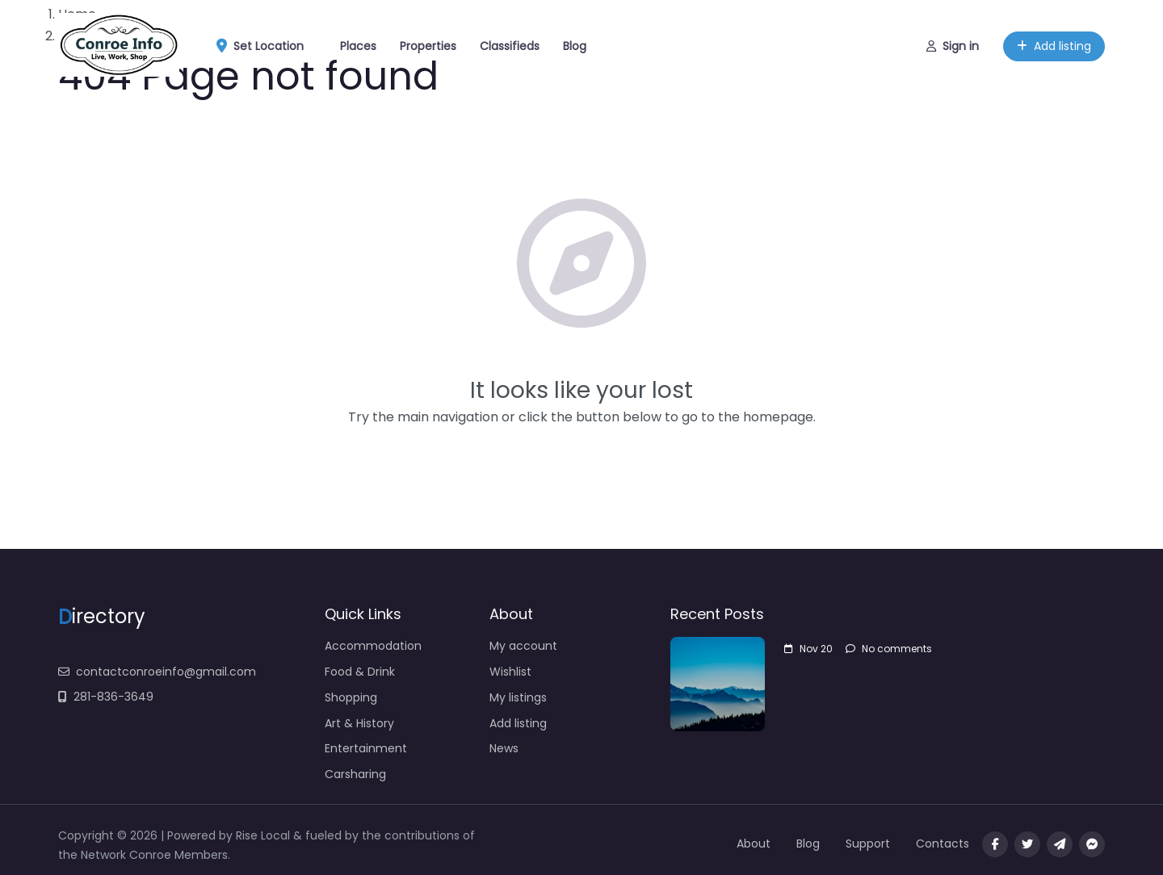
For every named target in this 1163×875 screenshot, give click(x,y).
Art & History (359, 723)
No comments (889, 648)
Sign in (952, 46)
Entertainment (366, 748)
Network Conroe (126, 855)
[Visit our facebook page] (995, 844)
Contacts (942, 843)
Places (358, 46)
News (504, 748)
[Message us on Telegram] (1060, 844)
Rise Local (264, 835)
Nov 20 (808, 648)
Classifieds (510, 46)
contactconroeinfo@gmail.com (157, 672)
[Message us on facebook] (1092, 844)
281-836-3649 (105, 697)
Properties (428, 46)
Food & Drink (360, 672)
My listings (518, 697)
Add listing (1054, 46)
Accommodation (373, 646)
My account (523, 646)
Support (868, 843)
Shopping (351, 697)
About (753, 843)
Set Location (265, 47)
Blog (574, 46)
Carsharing (355, 774)
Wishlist (510, 672)
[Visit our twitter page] (1027, 844)
